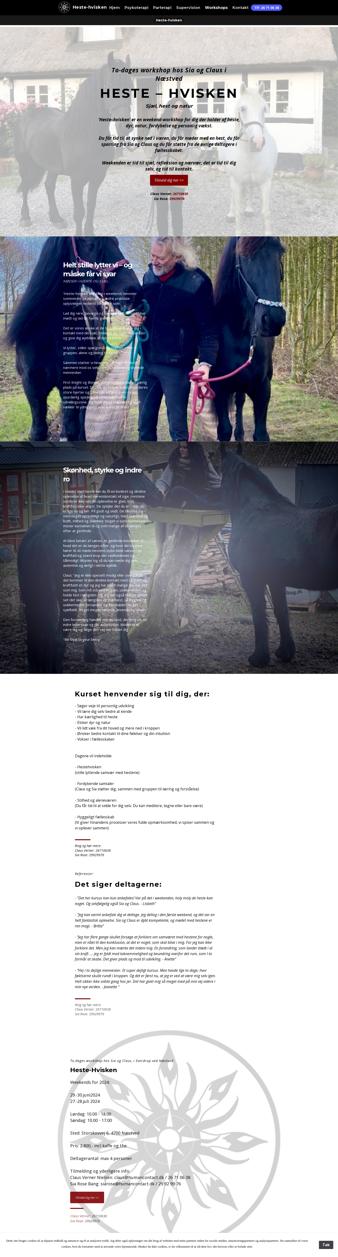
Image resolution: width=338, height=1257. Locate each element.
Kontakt (240, 7)
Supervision (188, 7)
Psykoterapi (136, 7)
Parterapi (162, 7)
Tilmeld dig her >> (169, 180)
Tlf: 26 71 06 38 (266, 7)
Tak (326, 1244)
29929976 (176, 198)
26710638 (180, 193)
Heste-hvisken (81, 7)
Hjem (114, 7)
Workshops (216, 7)
